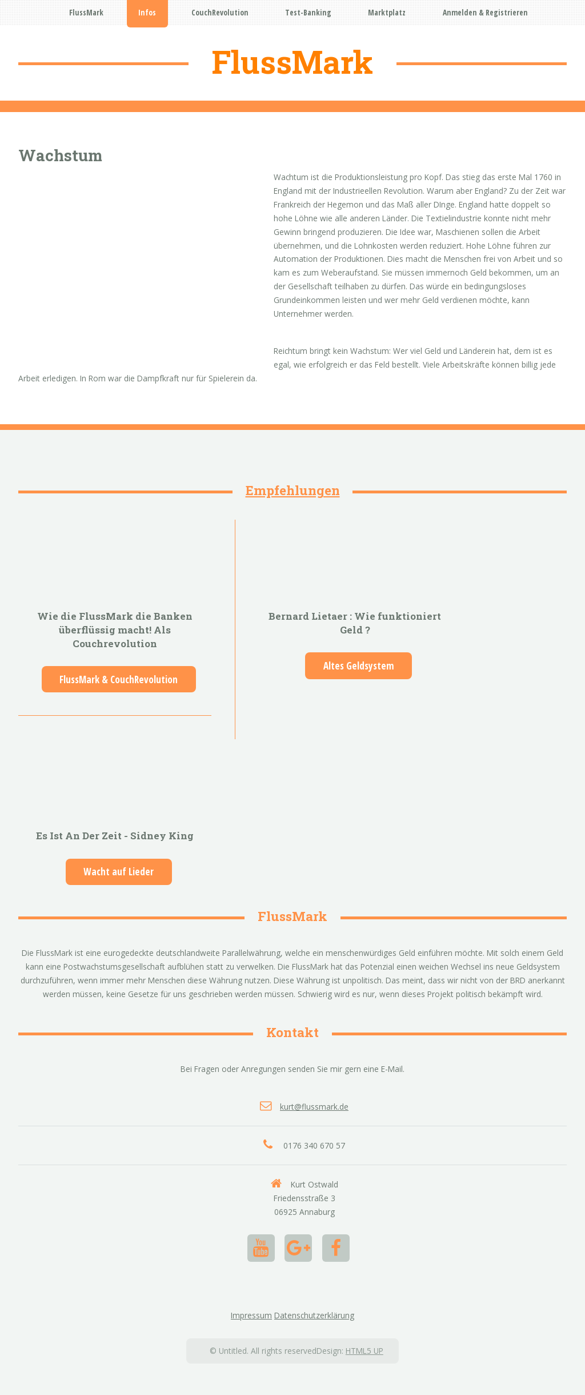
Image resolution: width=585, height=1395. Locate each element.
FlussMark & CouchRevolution (118, 679)
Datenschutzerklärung (314, 1315)
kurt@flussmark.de (314, 1106)
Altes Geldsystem (358, 665)
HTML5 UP (364, 1350)
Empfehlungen (293, 490)
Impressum (251, 1315)
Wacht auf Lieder (118, 871)
